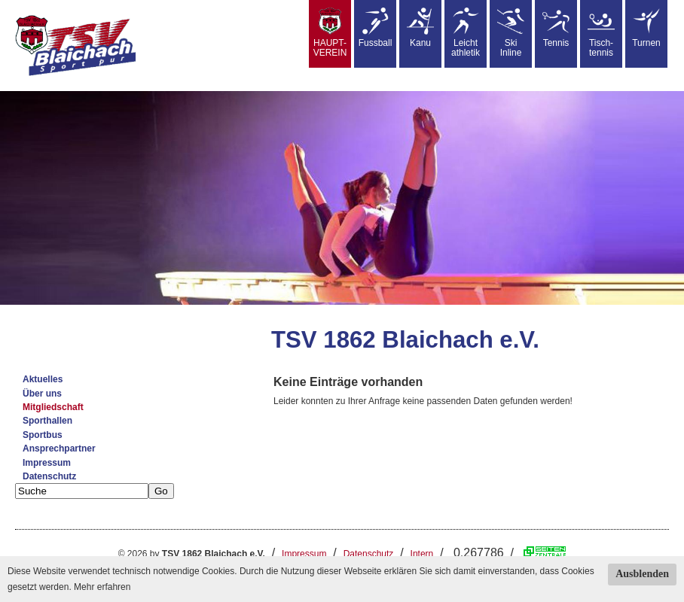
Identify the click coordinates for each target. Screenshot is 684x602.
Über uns (42, 393)
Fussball (375, 28)
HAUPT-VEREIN (330, 33)
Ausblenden (642, 573)
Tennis (555, 28)
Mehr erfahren (102, 587)
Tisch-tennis (601, 33)
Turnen (646, 28)
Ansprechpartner (59, 448)
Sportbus (43, 435)
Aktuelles (43, 379)
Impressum (47, 463)
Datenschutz (49, 476)
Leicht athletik (465, 33)
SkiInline (510, 33)
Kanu (420, 28)
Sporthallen (47, 420)
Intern (422, 554)
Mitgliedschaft (53, 407)
